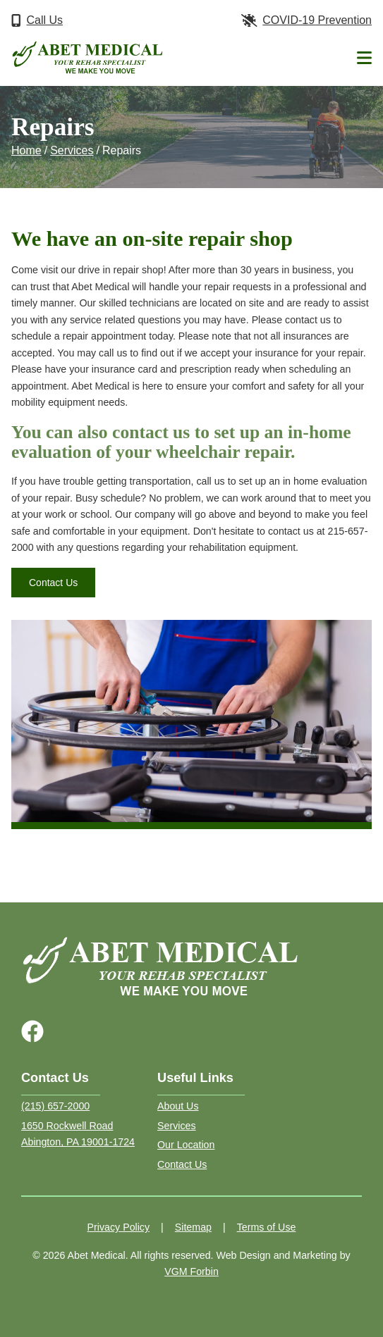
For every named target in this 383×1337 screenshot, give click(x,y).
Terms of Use (266, 1227)
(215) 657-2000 (55, 1106)
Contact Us (53, 582)
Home (26, 150)
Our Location (185, 1144)
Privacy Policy (118, 1227)
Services (71, 150)
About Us (178, 1106)
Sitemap (193, 1227)
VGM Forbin (191, 1271)
